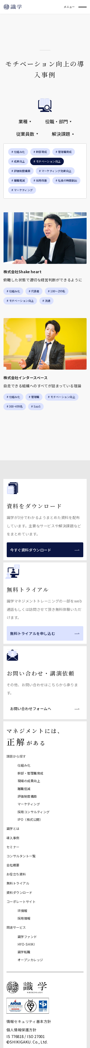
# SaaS (35, 406)
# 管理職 (34, 397)
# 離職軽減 (18, 180)
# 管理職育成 (64, 152)
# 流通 (46, 301)
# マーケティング (22, 190)
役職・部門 (58, 121)
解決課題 (63, 134)
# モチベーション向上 (20, 301)
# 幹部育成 (40, 152)
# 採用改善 (40, 180)
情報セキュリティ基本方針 (28, 1021)
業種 (24, 121)
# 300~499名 (15, 406)
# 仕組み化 (18, 152)
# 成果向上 (18, 161)
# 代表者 (34, 291)
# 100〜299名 (56, 291)
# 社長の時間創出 (66, 180)
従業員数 (27, 134)
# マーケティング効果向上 (55, 171)
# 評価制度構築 (21, 171)
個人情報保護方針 (21, 1029)
